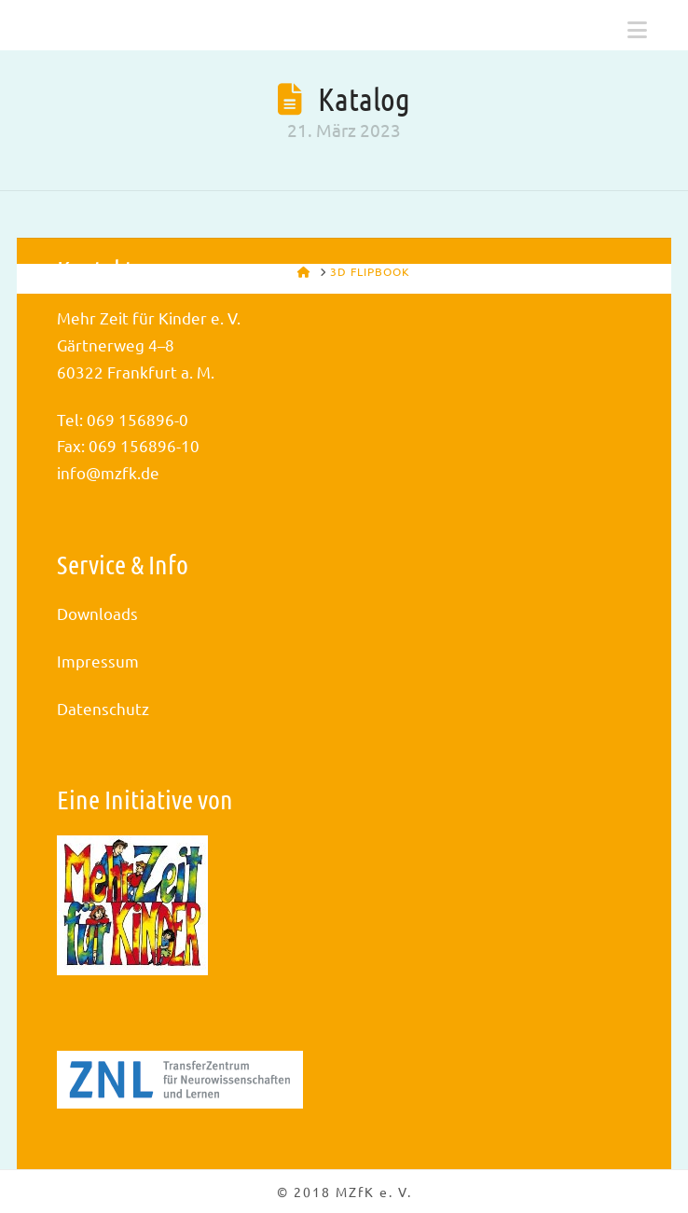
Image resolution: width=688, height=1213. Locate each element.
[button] (637, 30)
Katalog (364, 98)
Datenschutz (103, 708)
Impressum (98, 660)
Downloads (97, 613)
